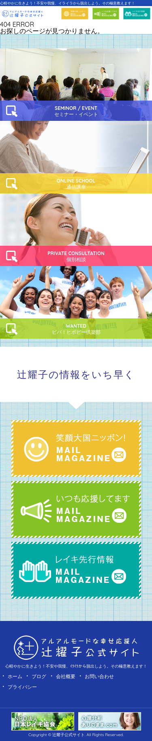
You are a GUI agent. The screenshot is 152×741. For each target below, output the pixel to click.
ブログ (39, 676)
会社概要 (65, 676)
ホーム (15, 676)
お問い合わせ (99, 676)
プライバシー (22, 687)
